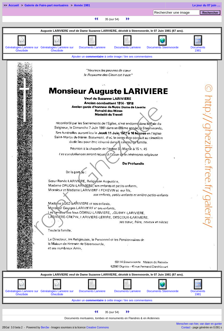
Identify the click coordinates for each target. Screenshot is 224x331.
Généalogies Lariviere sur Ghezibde (21, 47)
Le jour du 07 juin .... (206, 5)
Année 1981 (82, 5)
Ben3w (45, 327)
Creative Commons (97, 327)
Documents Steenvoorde (163, 46)
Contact (185, 327)
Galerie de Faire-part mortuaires (46, 5)
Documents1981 (198, 47)
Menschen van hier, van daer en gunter (199, 323)
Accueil (14, 5)
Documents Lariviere (92, 46)
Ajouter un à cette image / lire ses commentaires (112, 56)
